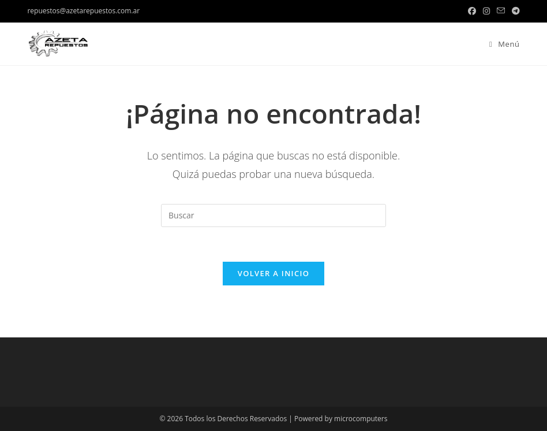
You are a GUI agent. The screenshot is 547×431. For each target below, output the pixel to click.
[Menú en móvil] (500, 44)
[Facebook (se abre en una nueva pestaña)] (471, 11)
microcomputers (360, 418)
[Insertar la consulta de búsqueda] (273, 215)
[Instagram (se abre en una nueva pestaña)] (486, 11)
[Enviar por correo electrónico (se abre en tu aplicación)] (500, 11)
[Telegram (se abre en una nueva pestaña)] (514, 11)
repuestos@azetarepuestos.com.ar (83, 11)
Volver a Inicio (273, 273)
